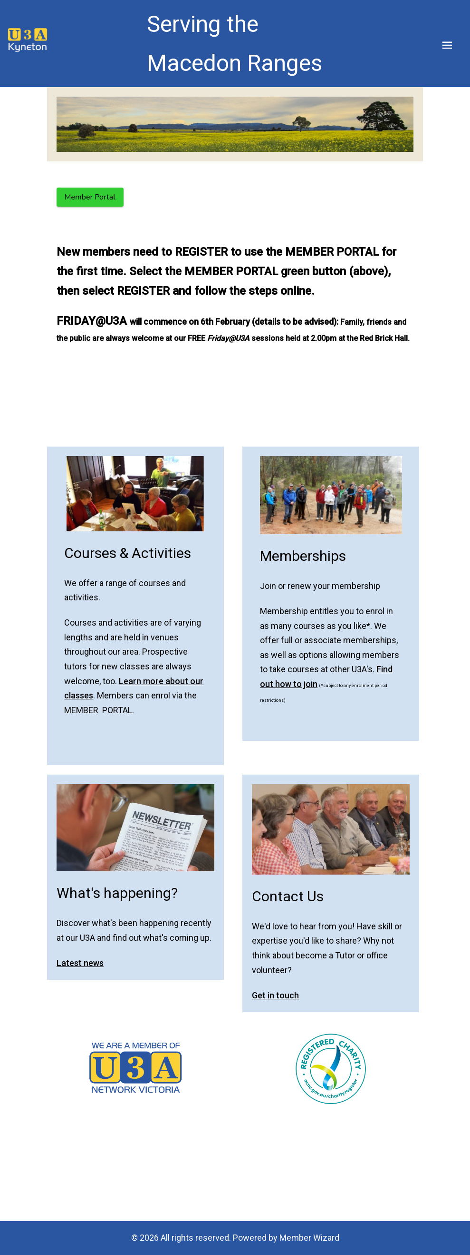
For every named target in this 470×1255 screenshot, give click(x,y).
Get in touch (275, 995)
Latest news (80, 963)
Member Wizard (309, 1238)
